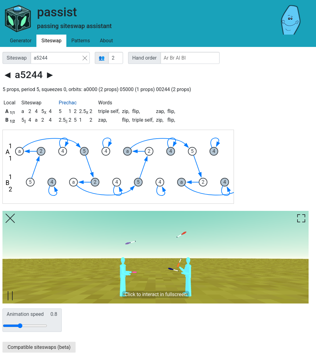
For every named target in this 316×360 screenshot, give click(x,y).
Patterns (80, 41)
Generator (20, 41)
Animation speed (31, 314)
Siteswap (51, 41)
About (106, 41)
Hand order (144, 58)
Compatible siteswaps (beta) (38, 347)
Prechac (68, 103)
